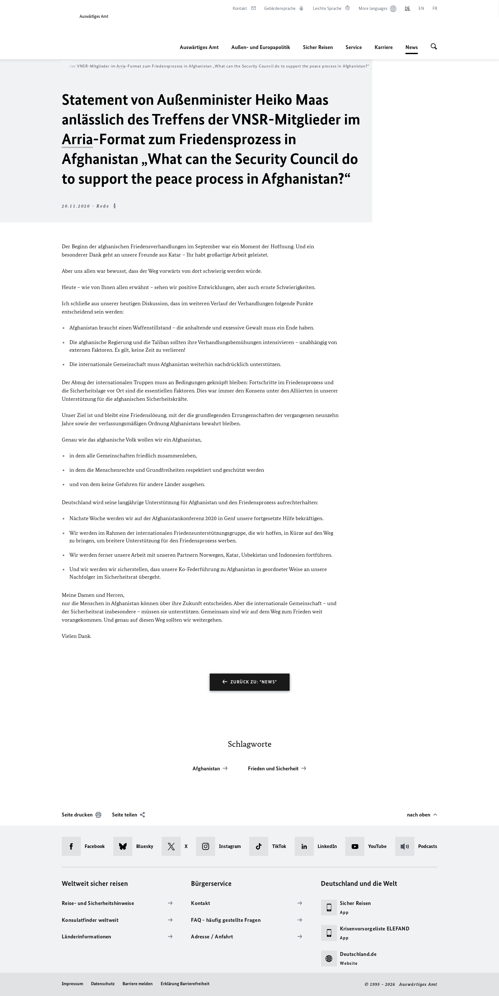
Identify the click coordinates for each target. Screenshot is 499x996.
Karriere (384, 47)
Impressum (72, 983)
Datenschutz (103, 983)
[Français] (434, 8)
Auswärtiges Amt (199, 47)
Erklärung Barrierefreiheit (185, 983)
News (411, 47)
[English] (421, 8)
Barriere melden (138, 983)
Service (354, 47)
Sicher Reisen (318, 47)
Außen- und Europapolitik (260, 47)
